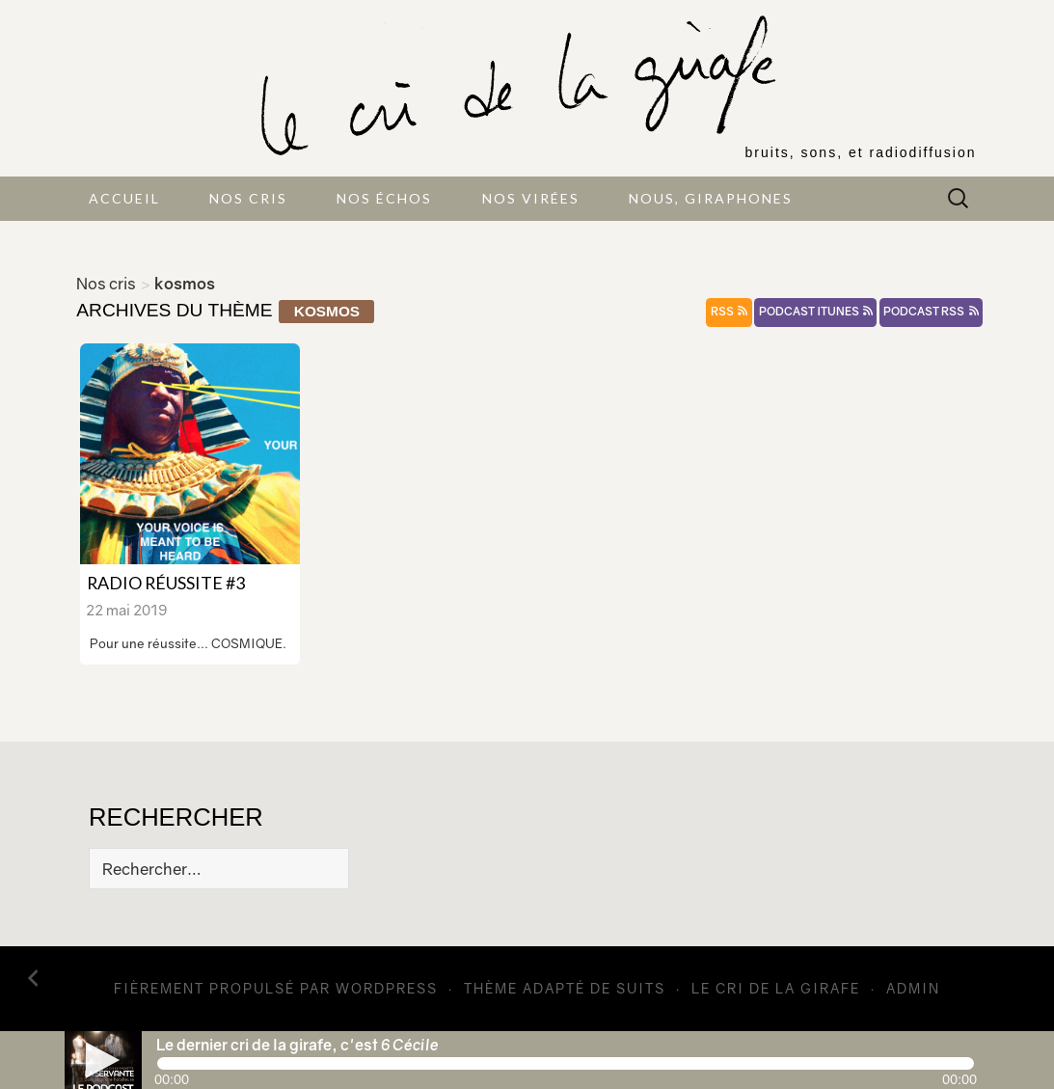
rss (729, 311)
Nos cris (248, 198)
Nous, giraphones (711, 198)
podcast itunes (816, 311)
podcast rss (930, 311)
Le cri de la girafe (775, 988)
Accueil (124, 198)
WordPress (387, 988)
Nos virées (531, 198)
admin (913, 988)
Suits (640, 988)
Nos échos (384, 198)
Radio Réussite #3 (166, 582)
